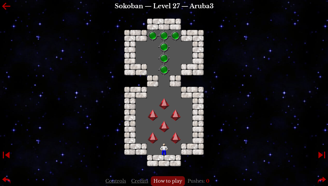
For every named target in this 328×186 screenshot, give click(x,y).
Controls (115, 181)
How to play (167, 181)
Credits (139, 181)
